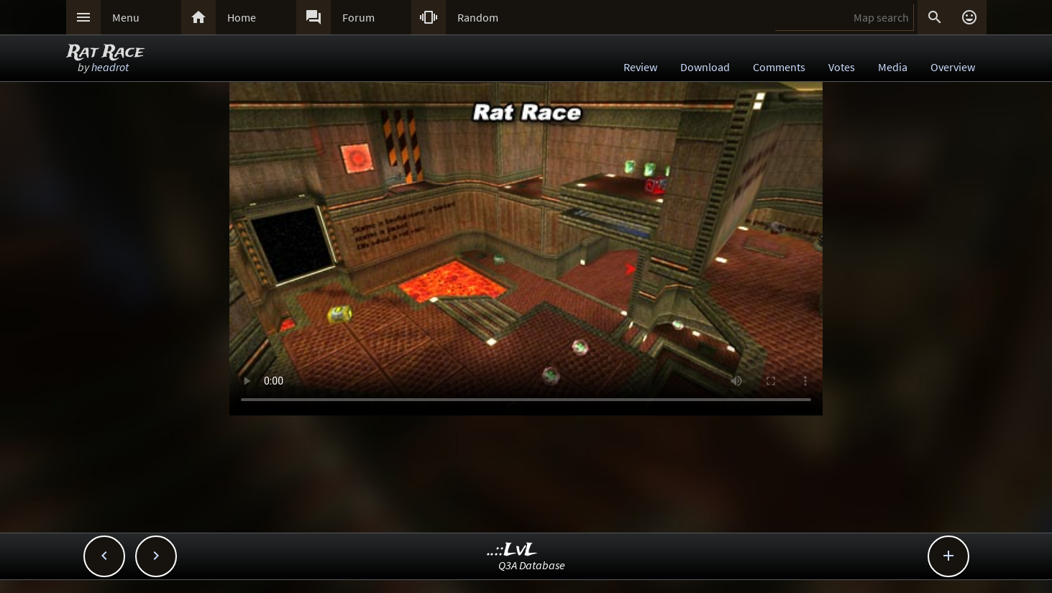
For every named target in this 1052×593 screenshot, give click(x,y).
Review (640, 67)
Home (241, 17)
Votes (841, 67)
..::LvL (512, 550)
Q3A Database (531, 565)
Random (477, 17)
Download (705, 67)
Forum (358, 17)
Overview (952, 67)
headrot (110, 67)
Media (892, 67)
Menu (125, 17)
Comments (779, 67)
